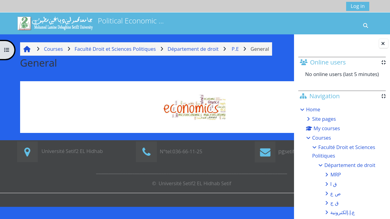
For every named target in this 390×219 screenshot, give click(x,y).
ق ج (334, 202)
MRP (335, 174)
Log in (358, 5)
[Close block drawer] (383, 43)
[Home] (55, 22)
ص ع (335, 193)
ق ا (333, 183)
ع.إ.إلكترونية (342, 212)
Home (313, 109)
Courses (321, 137)
